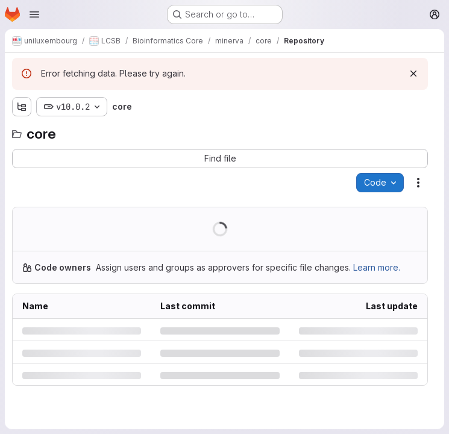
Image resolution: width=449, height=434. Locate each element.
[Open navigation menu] (34, 14)
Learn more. (376, 267)
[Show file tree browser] (21, 106)
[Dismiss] (413, 73)
